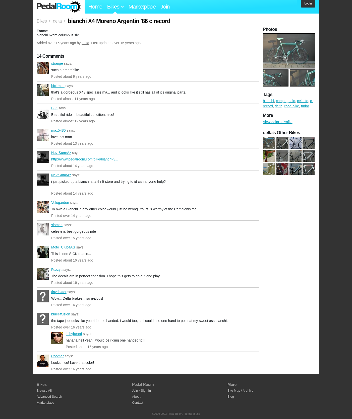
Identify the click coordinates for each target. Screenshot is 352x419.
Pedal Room (59, 7)
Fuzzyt (43, 274)
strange (43, 68)
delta (85, 43)
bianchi (268, 101)
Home (95, 7)
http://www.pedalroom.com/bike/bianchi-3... (84, 159)
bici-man (43, 90)
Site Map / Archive (240, 390)
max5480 (43, 135)
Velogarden (43, 207)
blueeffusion (43, 319)
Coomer (43, 361)
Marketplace (142, 7)
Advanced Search (49, 396)
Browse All (44, 390)
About (136, 396)
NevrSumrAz (43, 157)
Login (308, 3)
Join (165, 7)
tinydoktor (43, 296)
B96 (43, 113)
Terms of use (192, 413)
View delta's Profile (277, 122)
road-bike (291, 106)
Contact (137, 402)
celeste (302, 101)
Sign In (146, 390)
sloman (43, 229)
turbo (305, 106)
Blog (230, 396)
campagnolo (285, 101)
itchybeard (57, 338)
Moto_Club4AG (43, 252)
